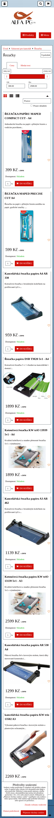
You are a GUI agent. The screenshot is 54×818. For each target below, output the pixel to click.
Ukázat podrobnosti (11, 811)
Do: (38, 84)
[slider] (6, 76)
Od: (16, 84)
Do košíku (24, 183)
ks (9, 184)
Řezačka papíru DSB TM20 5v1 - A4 (27, 358)
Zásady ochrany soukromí (35, 805)
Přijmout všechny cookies (33, 812)
